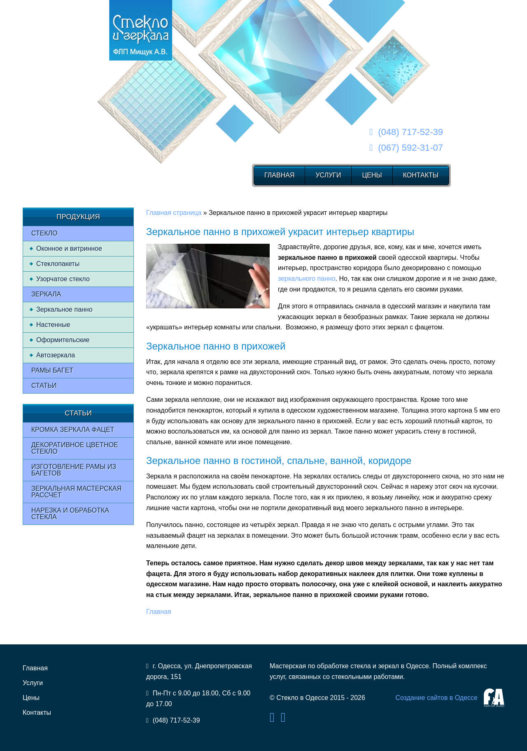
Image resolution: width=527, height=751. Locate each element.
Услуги (328, 175)
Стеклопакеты (57, 263)
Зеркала (46, 294)
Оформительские (62, 339)
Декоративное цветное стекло (74, 448)
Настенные (53, 324)
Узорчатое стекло (63, 278)
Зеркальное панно (64, 309)
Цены (372, 175)
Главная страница (173, 212)
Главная (279, 175)
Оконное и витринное (69, 248)
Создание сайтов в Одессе (436, 697)
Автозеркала (55, 355)
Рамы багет (52, 370)
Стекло (44, 233)
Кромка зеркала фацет (72, 429)
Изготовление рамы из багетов (73, 470)
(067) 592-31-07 (410, 147)
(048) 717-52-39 (410, 132)
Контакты (420, 175)
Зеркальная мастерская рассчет (76, 492)
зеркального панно (307, 278)
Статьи (43, 385)
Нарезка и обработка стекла (70, 513)
